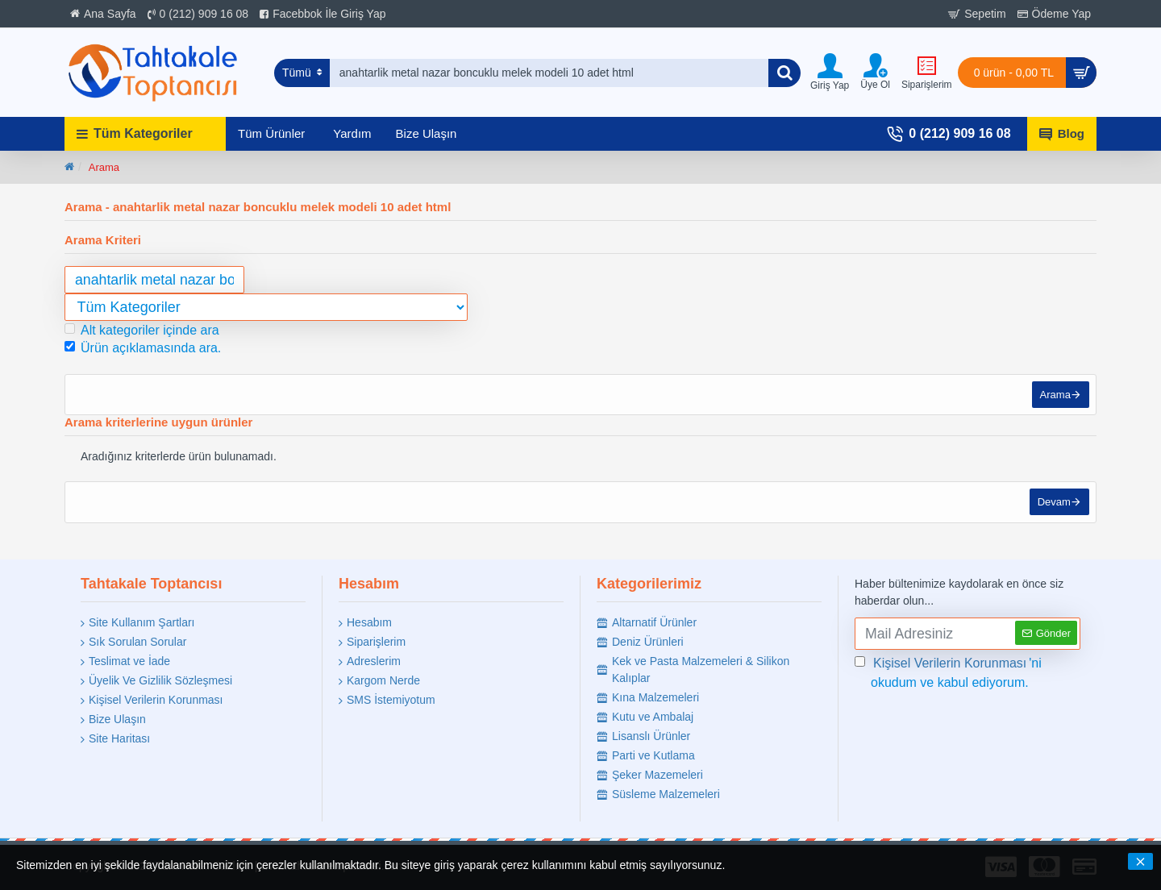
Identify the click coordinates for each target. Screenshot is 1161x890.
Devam (1052, 507)
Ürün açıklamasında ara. (142, 348)
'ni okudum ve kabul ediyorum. (948, 671)
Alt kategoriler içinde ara (141, 330)
